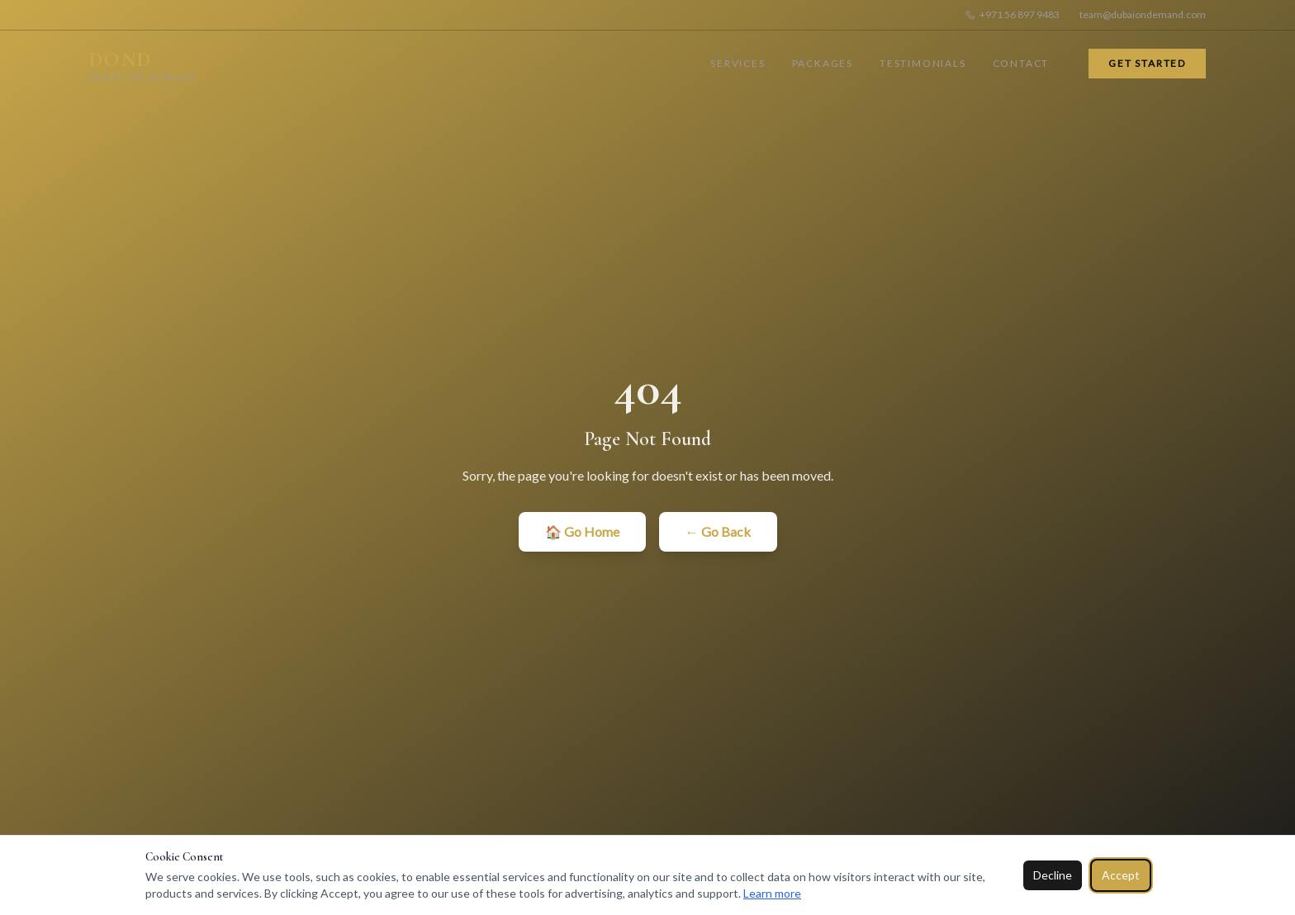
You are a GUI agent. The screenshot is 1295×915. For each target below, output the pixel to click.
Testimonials (923, 63)
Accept (1121, 875)
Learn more (772, 893)
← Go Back (718, 531)
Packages (822, 63)
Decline (1052, 875)
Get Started (1147, 63)
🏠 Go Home (582, 531)
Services (737, 63)
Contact (1021, 63)
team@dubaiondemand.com (1142, 14)
